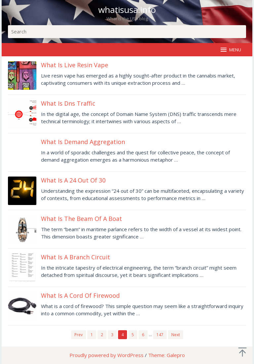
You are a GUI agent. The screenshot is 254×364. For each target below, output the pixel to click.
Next (175, 335)
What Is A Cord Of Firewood (80, 295)
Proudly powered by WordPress (106, 355)
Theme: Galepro (166, 355)
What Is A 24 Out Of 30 (73, 180)
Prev (78, 335)
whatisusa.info (127, 10)
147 (159, 335)
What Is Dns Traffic (68, 103)
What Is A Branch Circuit (75, 257)
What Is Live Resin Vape (74, 65)
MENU (230, 50)
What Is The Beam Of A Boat (81, 219)
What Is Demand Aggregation (83, 142)
